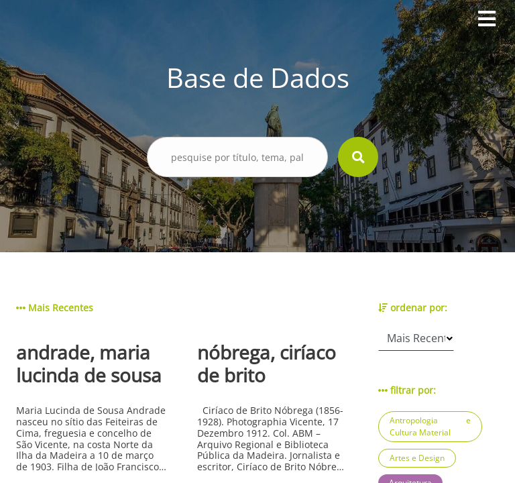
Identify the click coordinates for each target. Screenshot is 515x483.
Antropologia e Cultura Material (430, 426)
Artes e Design (417, 458)
